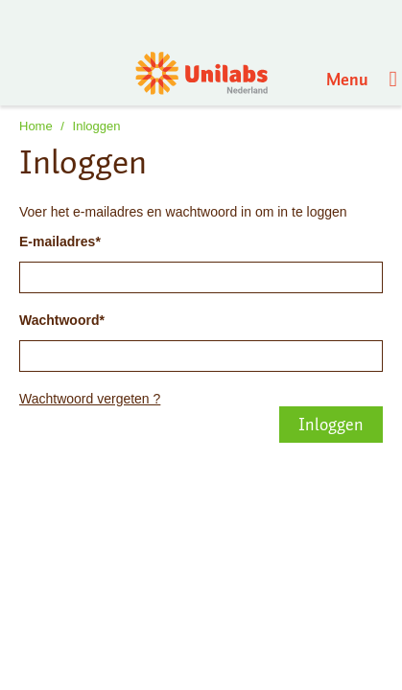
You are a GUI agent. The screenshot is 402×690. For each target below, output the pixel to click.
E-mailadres (57, 241)
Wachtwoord (59, 320)
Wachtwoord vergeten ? (89, 398)
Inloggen (97, 126)
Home (36, 126)
